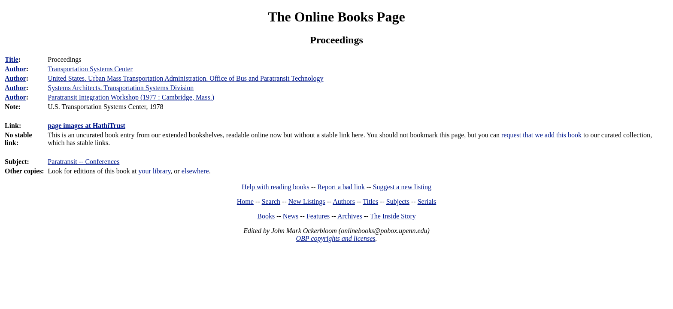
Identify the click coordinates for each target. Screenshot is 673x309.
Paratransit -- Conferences (83, 161)
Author (15, 69)
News (290, 216)
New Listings (306, 201)
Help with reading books (275, 187)
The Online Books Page (336, 16)
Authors (344, 201)
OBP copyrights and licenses (335, 238)
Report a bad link (341, 187)
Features (318, 216)
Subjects (397, 201)
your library (154, 171)
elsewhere (195, 171)
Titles (370, 201)
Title (11, 59)
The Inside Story (393, 216)
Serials (427, 201)
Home (245, 201)
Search (271, 201)
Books (266, 216)
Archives (349, 216)
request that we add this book (541, 135)
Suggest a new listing (402, 187)
